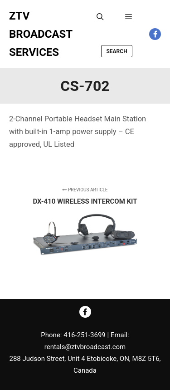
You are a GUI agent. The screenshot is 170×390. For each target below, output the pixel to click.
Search (116, 51)
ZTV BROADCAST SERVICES (41, 34)
